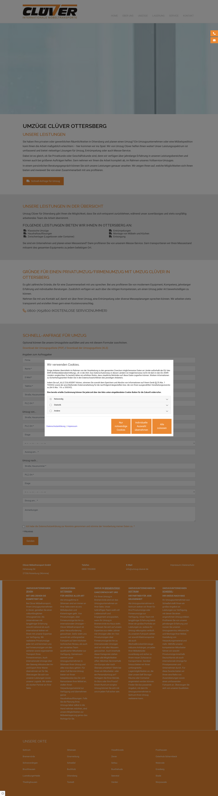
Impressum (72, 426)
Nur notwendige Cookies (100, 426)
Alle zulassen (157, 426)
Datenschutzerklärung (55, 426)
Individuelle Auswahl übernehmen (128, 426)
